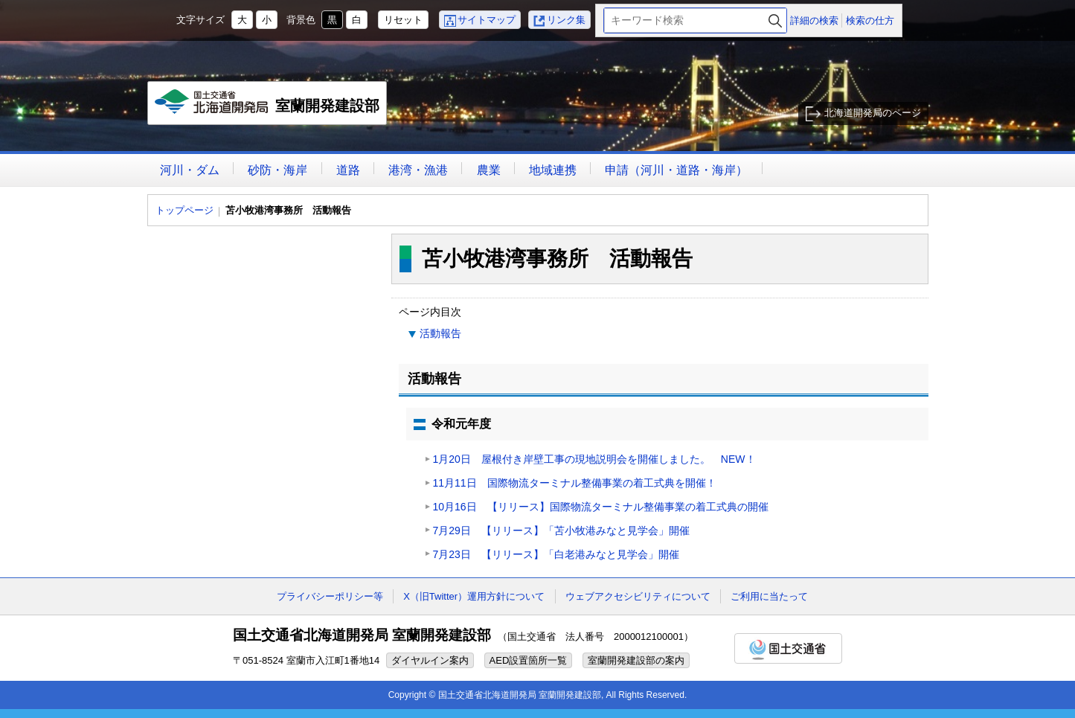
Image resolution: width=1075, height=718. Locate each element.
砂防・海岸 (277, 170)
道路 (348, 170)
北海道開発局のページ (872, 112)
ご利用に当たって (769, 596)
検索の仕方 (870, 20)
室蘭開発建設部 (268, 107)
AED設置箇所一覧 (529, 660)
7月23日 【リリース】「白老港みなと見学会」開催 (556, 554)
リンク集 (566, 19)
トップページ (184, 210)
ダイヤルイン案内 (430, 660)
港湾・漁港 (418, 170)
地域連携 (553, 170)
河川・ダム (189, 170)
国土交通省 (788, 648)
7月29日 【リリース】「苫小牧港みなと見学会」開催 (561, 530)
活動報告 (440, 333)
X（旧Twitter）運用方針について (474, 596)
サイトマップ (487, 19)
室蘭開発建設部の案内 (636, 660)
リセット (403, 19)
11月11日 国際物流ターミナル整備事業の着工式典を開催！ (580, 483)
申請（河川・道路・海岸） (676, 170)
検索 (775, 20)
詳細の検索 (814, 20)
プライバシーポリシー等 (330, 596)
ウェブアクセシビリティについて (637, 596)
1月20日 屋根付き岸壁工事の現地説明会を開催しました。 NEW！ (594, 459)
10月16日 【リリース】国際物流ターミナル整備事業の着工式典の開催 (600, 507)
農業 (489, 170)
